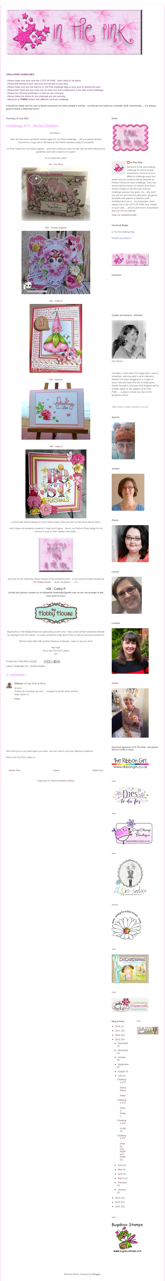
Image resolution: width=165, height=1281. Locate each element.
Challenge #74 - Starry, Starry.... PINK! (121, 1087)
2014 (118, 1198)
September (123, 1064)
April (120, 1174)
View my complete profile (124, 215)
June (120, 1165)
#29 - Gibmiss (56, 379)
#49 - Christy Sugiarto (56, 227)
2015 (118, 1039)
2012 (118, 1206)
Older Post (98, 770)
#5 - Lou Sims (56, 164)
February (122, 1182)
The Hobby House (42, 582)
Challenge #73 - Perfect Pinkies (29, 666)
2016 (118, 1035)
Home (56, 770)
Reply (17, 699)
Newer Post (14, 770)
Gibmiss (18, 683)
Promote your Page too (121, 238)
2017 (118, 1030)
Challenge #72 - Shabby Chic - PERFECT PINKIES (121, 1147)
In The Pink (136, 162)
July (120, 1075)
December (123, 1043)
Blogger (96, 1274)
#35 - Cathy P (56, 301)
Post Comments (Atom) (62, 780)
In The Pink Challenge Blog (123, 232)
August (121, 1071)
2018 (118, 1026)
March (121, 1178)
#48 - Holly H (55, 446)
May (120, 1169)
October (122, 1057)
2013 (118, 1202)
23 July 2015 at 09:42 (34, 683)
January (122, 1189)
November (123, 1050)
